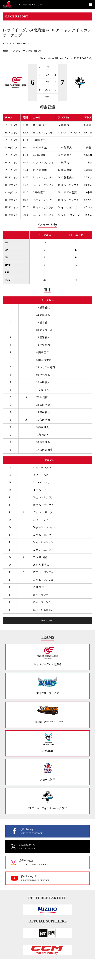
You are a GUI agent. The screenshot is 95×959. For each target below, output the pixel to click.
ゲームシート (47, 620)
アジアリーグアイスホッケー (28, 4)
